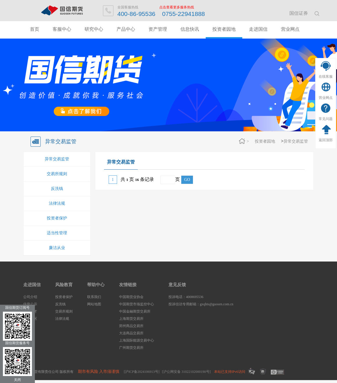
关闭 (17, 380)
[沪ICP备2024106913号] (141, 372)
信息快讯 (189, 29)
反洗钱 (57, 188)
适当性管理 (57, 233)
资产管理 (157, 29)
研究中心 (94, 29)
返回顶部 (326, 140)
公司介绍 (30, 297)
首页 (34, 29)
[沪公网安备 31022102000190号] (186, 372)
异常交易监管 (296, 141)
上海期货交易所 (131, 319)
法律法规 (57, 203)
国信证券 (298, 13)
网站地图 (94, 304)
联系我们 (94, 297)
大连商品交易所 (131, 333)
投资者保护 (57, 218)
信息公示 (30, 304)
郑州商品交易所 (131, 326)
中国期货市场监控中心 (136, 304)
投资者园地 (224, 29)
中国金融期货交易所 (134, 311)
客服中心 (62, 29)
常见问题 (326, 119)
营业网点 (326, 98)
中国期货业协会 (131, 297)
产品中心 (125, 29)
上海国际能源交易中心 (136, 340)
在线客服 (326, 77)
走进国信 (258, 29)
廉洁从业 (57, 248)
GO (187, 179)
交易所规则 (57, 174)
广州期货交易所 (131, 348)
